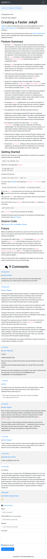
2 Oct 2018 (4, 404)
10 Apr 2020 (5, 466)
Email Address (11, 516)
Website (3, 523)
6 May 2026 (4, 492)
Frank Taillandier (8, 351)
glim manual (17, 217)
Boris (4, 384)
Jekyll (3, 26)
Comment (4, 531)
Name (3, 509)
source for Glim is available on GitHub (15, 224)
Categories (11, 8)
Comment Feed (7, 505)
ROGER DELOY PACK (9, 457)
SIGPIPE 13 (5, 2)
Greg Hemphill (7, 275)
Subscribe (18, 8)
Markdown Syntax (8, 545)
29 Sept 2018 (5, 287)
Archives (4, 8)
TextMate (14, 182)
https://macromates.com (9, 28)
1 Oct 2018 (4, 347)
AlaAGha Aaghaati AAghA (11, 496)
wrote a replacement (39, 33)
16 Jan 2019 (5, 453)
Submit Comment (7, 549)
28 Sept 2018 (5, 272)
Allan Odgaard (7, 290)
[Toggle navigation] (43, 2)
